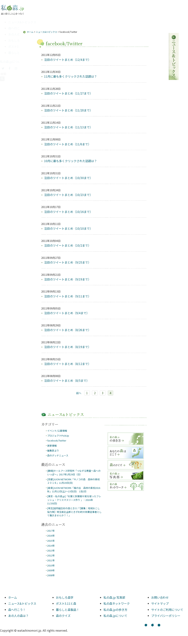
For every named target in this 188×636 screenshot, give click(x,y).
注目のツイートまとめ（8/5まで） (66, 380)
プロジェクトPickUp (58, 435)
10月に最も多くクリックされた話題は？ (70, 161)
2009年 (51, 570)
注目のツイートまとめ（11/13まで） (68, 127)
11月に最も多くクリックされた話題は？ (70, 76)
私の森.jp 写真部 (114, 597)
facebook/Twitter (56, 440)
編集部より (53, 450)
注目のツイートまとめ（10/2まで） (67, 245)
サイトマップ (160, 603)
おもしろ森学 (17, 40)
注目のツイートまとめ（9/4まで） (66, 313)
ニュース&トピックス (22, 22)
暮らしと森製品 (18, 52)
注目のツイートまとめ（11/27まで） (68, 93)
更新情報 (52, 445)
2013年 (51, 550)
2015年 (51, 540)
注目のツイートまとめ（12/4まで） (67, 59)
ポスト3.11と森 (18, 46)
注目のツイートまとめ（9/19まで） (67, 279)
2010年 (51, 565)
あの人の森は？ (18, 34)
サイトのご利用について (167, 609)
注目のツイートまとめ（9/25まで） (67, 262)
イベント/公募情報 (57, 430)
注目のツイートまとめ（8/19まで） (67, 347)
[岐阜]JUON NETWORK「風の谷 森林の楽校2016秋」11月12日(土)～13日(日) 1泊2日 (73, 489)
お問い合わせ (160, 597)
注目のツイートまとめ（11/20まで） (68, 110)
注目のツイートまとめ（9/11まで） (67, 296)
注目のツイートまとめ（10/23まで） (68, 195)
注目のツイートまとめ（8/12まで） (67, 364)
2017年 (51, 530)
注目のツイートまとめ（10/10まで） (68, 228)
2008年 (51, 575)
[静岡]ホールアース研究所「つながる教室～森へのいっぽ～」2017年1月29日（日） (74, 472)
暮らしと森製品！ (67, 609)
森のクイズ (63, 615)
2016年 (51, 535)
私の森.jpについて (12, 61)
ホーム (30, 31)
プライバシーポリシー (165, 615)
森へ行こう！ (17, 28)
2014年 (51, 545)
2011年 (51, 560)
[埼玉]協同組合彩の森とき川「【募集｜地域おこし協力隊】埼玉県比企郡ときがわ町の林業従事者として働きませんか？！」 (74, 512)
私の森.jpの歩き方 (115, 609)
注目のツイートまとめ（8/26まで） (67, 330)
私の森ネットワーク (116, 603)
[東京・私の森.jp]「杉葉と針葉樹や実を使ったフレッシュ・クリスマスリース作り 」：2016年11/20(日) (74, 499)
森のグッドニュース (57, 455)
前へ (78, 393)
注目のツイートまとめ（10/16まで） (68, 211)
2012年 (51, 555)
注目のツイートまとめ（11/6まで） (67, 144)
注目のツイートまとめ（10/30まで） (68, 178)
